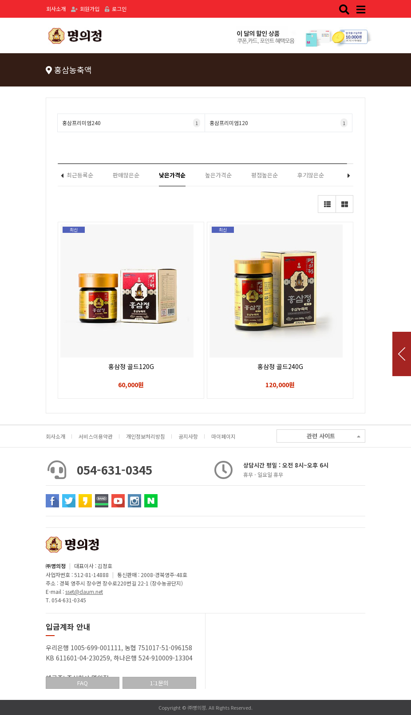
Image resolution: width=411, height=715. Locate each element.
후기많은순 (310, 175)
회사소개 (56, 8)
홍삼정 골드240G (280, 366)
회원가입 (85, 8)
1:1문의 (159, 683)
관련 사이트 (333, 436)
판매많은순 (126, 175)
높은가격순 (218, 175)
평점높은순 (264, 175)
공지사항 (188, 436)
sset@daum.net (84, 591)
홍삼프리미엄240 (131, 122)
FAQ (82, 683)
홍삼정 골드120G (131, 366)
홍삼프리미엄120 (278, 122)
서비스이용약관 (96, 436)
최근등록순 (80, 175)
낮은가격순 (172, 175)
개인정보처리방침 (145, 436)
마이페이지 (223, 436)
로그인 (115, 8)
